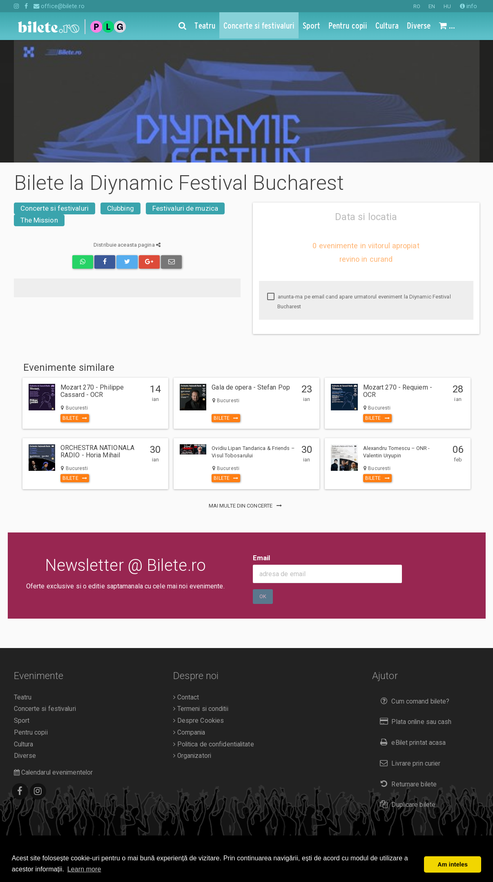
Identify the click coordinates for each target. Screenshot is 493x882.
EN (431, 6)
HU (447, 6)
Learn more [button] (84, 869)
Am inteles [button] (452, 864)
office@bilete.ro (59, 6)
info (468, 6)
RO (416, 6)
